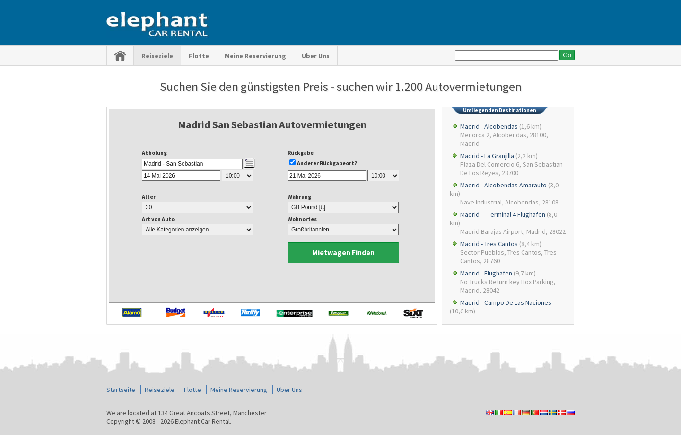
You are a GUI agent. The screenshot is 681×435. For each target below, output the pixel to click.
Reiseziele (157, 56)
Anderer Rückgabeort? (327, 163)
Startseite (120, 389)
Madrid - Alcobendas (489, 126)
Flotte (199, 56)
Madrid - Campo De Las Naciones (505, 302)
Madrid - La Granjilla (487, 155)
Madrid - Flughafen (486, 273)
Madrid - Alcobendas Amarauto (503, 185)
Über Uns (316, 56)
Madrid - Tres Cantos (489, 244)
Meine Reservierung (255, 56)
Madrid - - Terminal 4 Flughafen (502, 214)
